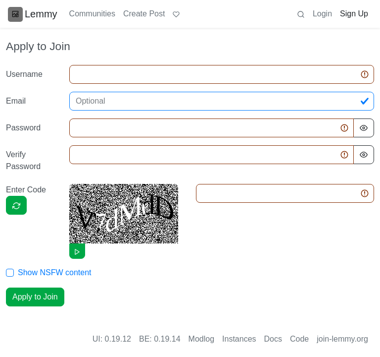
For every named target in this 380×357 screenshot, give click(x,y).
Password (23, 127)
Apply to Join (35, 297)
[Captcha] (16, 205)
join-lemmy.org (342, 339)
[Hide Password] (363, 128)
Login (322, 13)
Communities (92, 13)
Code (299, 339)
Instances (239, 339)
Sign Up (354, 13)
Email (16, 101)
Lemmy (32, 14)
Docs (273, 339)
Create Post (144, 13)
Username (24, 74)
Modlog (201, 339)
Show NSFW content (55, 272)
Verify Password (23, 160)
